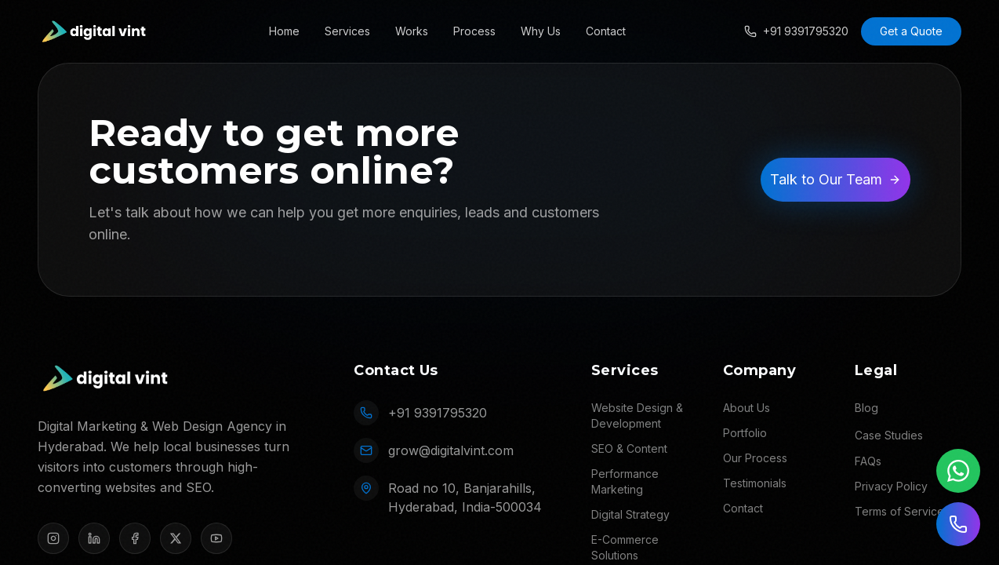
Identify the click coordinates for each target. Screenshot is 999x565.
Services (347, 31)
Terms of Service (899, 511)
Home (284, 31)
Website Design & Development (637, 415)
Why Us (541, 31)
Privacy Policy (891, 486)
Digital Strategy (630, 514)
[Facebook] (135, 538)
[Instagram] (53, 538)
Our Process (755, 458)
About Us (746, 407)
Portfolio (745, 432)
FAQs (868, 461)
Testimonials (754, 483)
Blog (866, 407)
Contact (606, 31)
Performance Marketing (625, 481)
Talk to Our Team (835, 179)
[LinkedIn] (94, 538)
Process (474, 31)
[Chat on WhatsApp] (958, 471)
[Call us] (958, 524)
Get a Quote (911, 31)
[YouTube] (216, 538)
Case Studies (889, 435)
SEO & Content (629, 448)
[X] (175, 538)
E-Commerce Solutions (625, 547)
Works (411, 31)
